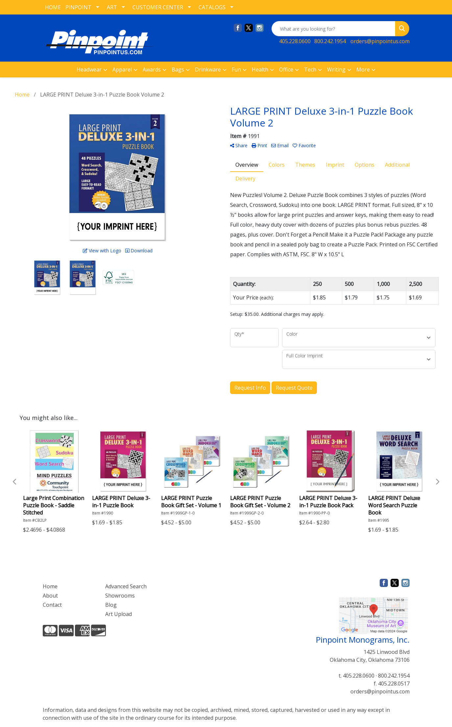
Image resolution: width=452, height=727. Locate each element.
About (50, 595)
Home (50, 586)
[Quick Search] (333, 28)
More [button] (363, 69)
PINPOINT (78, 7)
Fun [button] (236, 69)
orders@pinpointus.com (380, 41)
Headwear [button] (89, 69)
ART (112, 7)
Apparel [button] (122, 69)
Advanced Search (126, 586)
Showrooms (120, 595)
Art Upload (118, 614)
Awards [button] (152, 69)
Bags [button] (178, 69)
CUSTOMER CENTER (157, 7)
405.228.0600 (295, 41)
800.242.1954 (330, 41)
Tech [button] (310, 69)
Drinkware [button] (208, 69)
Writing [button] (336, 69)
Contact (52, 604)
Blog (111, 604)
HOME (53, 7)
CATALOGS (212, 7)
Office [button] (286, 69)
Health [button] (260, 69)
